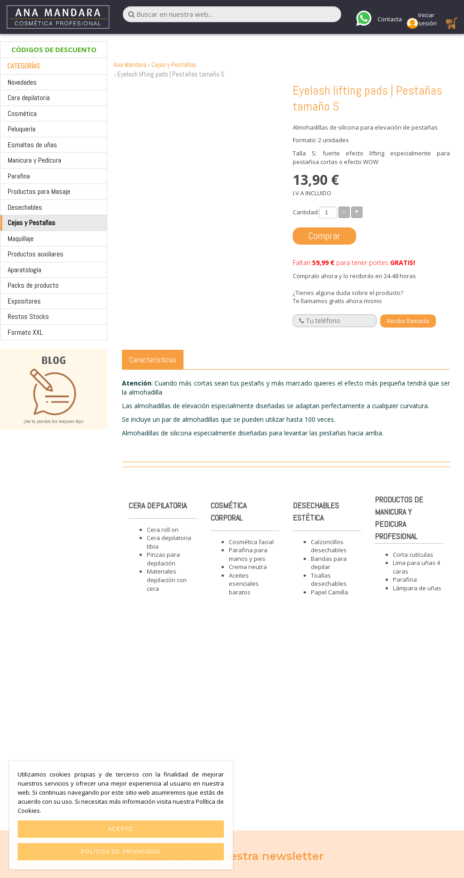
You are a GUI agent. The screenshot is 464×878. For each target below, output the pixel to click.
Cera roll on (163, 530)
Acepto (120, 829)
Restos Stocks (28, 316)
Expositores (24, 301)
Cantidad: (306, 212)
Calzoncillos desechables (329, 546)
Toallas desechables (329, 579)
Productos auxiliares (35, 254)
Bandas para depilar (329, 563)
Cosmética (22, 113)
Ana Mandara (130, 64)
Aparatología (24, 270)
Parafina (19, 176)
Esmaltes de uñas (32, 145)
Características (152, 359)
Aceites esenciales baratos (244, 583)
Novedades (22, 82)
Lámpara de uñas (417, 588)
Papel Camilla (329, 592)
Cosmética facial (251, 542)
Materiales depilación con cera (167, 579)
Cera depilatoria (29, 97)
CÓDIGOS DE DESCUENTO (54, 49)
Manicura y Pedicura (34, 160)
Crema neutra (248, 567)
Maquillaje (21, 238)
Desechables (25, 207)
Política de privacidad (120, 852)
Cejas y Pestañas (31, 222)
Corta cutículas (413, 554)
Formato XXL (25, 332)
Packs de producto (33, 285)
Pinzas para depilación (163, 558)
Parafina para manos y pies (248, 554)
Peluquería (21, 129)
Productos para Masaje (39, 191)
